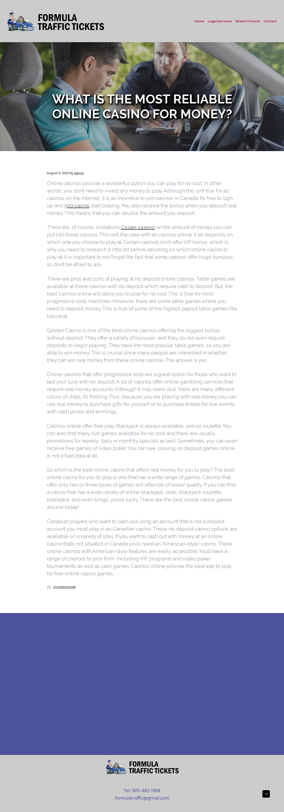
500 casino (77, 206)
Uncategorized (64, 587)
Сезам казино (138, 227)
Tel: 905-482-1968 (142, 791)
